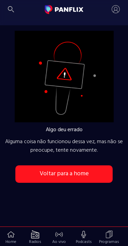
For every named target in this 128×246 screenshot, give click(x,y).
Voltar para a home (64, 174)
